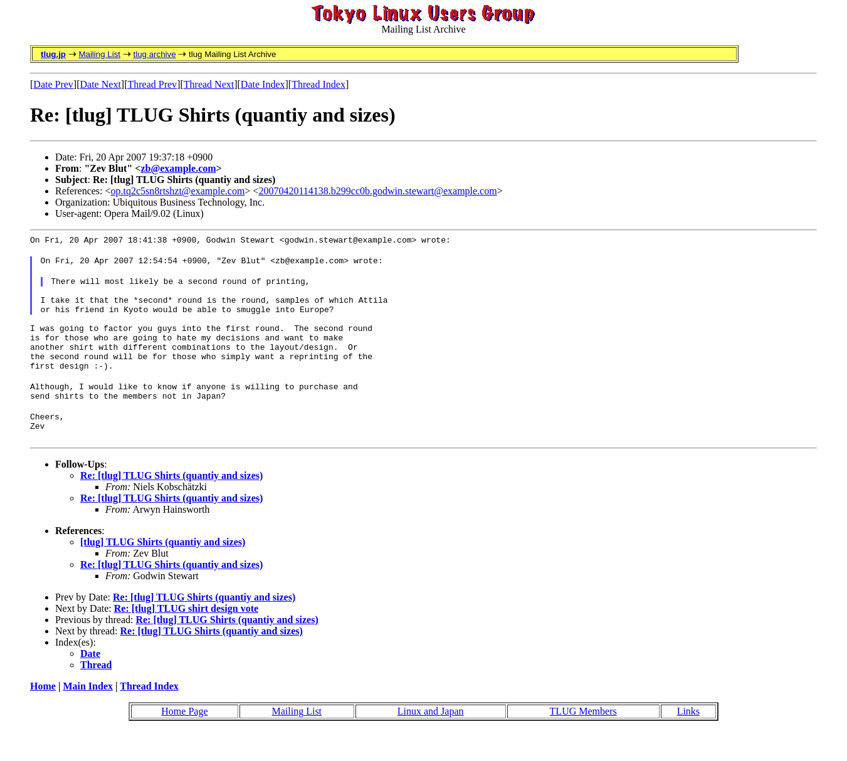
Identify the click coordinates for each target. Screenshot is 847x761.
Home (43, 716)
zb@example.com (178, 168)
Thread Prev (152, 84)
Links (688, 741)
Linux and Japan (430, 741)
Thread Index (318, 84)
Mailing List (99, 54)
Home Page (184, 741)
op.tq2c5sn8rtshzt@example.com (178, 191)
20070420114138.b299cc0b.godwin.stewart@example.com (377, 191)
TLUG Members (583, 741)
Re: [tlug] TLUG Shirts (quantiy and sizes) (171, 505)
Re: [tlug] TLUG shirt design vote (186, 638)
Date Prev (53, 84)
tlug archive (154, 54)
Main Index (88, 716)
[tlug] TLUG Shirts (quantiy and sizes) (162, 572)
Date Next (100, 84)
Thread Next (209, 84)
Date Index (263, 84)
